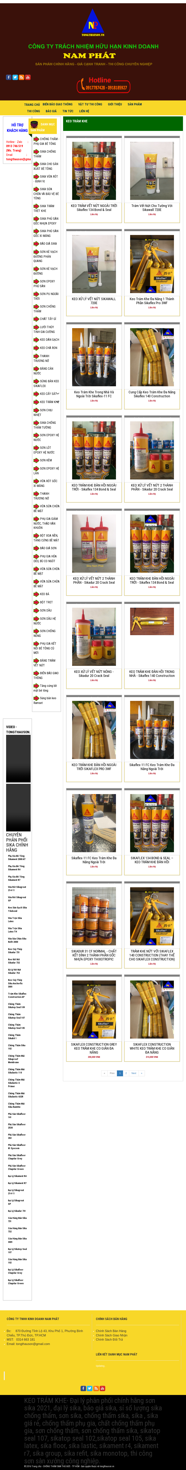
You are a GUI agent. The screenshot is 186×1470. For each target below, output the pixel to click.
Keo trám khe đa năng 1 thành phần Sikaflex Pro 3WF (152, 301)
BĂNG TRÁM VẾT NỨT (44, 662)
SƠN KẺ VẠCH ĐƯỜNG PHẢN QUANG (45, 256)
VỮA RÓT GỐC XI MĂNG (45, 483)
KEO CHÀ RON (45, 348)
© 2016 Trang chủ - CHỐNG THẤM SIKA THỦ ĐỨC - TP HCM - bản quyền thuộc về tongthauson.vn (69, 1466)
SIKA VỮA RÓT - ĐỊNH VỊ (45, 178)
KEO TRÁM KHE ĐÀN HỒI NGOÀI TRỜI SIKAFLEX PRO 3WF (94, 767)
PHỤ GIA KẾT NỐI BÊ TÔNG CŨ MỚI (44, 648)
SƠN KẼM (42, 460)
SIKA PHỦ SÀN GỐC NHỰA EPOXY (45, 220)
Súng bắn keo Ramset (44, 700)
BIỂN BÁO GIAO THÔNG (58, 104)
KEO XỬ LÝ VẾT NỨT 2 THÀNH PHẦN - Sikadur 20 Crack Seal (152, 487)
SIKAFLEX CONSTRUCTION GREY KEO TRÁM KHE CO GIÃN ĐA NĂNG (94, 1048)
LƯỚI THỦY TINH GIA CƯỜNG (44, 329)
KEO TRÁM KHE (46, 402)
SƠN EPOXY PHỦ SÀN (44, 283)
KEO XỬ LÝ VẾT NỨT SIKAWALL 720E (94, 301)
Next (133, 1073)
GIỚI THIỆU (115, 104)
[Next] (142, 1073)
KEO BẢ (41, 594)
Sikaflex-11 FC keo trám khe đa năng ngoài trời (152, 767)
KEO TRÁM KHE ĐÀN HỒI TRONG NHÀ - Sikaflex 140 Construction (152, 673)
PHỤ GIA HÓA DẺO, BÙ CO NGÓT (45, 558)
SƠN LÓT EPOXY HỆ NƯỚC (44, 449)
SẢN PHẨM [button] (135, 104)
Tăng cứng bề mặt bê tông (45, 687)
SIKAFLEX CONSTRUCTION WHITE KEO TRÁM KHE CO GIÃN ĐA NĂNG (152, 1048)
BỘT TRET (43, 602)
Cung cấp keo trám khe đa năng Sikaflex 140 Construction (152, 394)
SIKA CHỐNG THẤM (44, 153)
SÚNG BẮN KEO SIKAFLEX (46, 383)
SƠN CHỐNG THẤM (44, 308)
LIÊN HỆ (84, 111)
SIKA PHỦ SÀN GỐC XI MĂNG (45, 233)
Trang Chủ (32, 105)
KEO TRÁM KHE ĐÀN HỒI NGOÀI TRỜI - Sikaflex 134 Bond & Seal (94, 487)
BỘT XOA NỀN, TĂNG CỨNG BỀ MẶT (46, 537)
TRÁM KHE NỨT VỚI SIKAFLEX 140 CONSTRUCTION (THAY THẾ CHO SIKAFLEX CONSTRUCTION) (152, 955)
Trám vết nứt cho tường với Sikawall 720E (151, 208)
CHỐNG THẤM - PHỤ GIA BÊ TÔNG (46, 141)
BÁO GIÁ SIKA (45, 243)
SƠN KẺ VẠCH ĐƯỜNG (45, 270)
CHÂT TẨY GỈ (44, 319)
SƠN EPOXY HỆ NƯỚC (46, 437)
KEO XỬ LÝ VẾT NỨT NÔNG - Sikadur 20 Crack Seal (94, 673)
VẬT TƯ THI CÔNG (90, 104)
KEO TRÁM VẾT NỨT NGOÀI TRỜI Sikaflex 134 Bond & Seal (94, 208)
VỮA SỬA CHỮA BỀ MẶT (46, 508)
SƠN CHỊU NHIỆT (42, 412)
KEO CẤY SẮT (45, 394)
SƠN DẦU (42, 610)
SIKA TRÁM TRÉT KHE (43, 208)
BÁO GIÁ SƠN (44, 548)
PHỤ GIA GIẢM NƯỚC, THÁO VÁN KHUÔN (45, 523)
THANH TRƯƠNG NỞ (41, 358)
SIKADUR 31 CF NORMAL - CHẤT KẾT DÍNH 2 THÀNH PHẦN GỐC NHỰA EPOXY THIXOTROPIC (94, 955)
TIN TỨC (67, 111)
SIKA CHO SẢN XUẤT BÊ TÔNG (45, 166)
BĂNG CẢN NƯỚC (43, 370)
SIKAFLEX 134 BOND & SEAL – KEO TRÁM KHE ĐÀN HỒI (152, 860)
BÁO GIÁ (51, 111)
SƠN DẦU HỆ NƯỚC (44, 620)
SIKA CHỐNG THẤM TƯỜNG (44, 424)
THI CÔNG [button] (33, 111)
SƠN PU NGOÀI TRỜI (46, 296)
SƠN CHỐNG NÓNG (44, 633)
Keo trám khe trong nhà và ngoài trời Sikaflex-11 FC (94, 394)
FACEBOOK (49, 1376)
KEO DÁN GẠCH (46, 339)
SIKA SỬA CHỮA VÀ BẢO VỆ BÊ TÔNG (46, 193)
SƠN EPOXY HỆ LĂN (46, 470)
